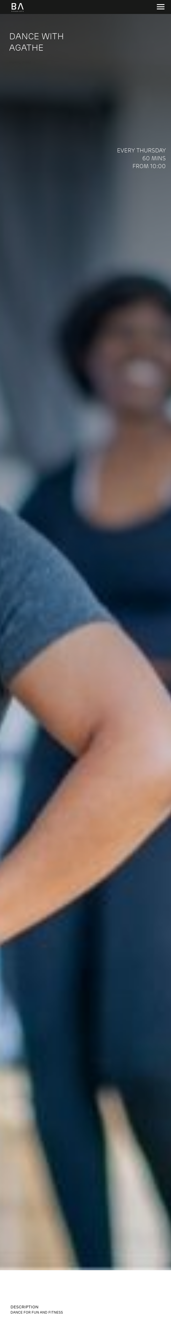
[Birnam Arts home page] (17, 12)
